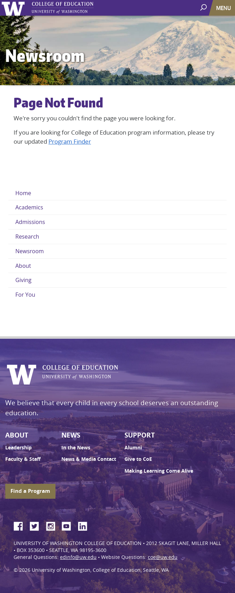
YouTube (69, 525)
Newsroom (29, 251)
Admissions (30, 222)
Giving (23, 280)
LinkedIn (85, 525)
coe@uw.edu (162, 557)
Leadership (18, 447)
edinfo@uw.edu (78, 557)
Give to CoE (138, 459)
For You (25, 294)
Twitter (37, 525)
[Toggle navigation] (224, 8)
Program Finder (69, 141)
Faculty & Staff (22, 459)
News (70, 435)
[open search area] (204, 7)
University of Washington (14, 8)
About (23, 266)
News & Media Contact (88, 459)
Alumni (133, 447)
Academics (29, 207)
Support (139, 435)
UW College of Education (75, 8)
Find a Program (30, 491)
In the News (75, 447)
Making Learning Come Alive (158, 470)
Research (27, 236)
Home (23, 193)
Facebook (21, 525)
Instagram (53, 525)
